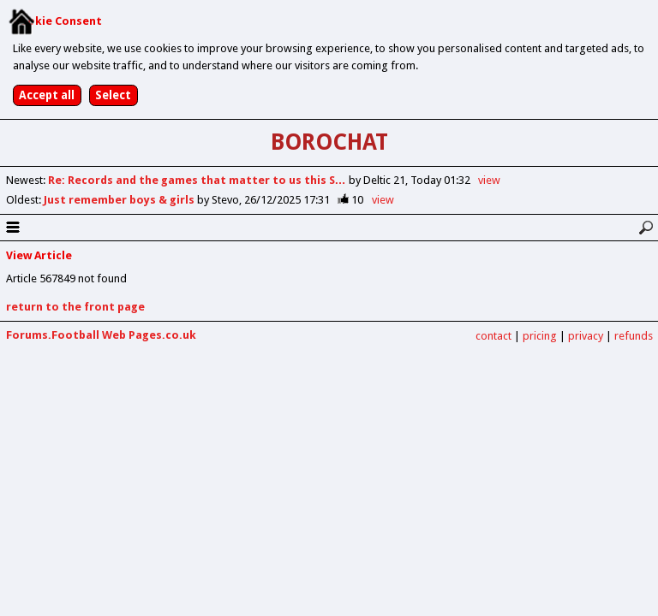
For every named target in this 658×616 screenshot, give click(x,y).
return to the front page (75, 306)
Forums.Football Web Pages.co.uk (101, 335)
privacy (585, 335)
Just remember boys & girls (120, 199)
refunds (633, 335)
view (489, 180)
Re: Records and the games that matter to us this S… (198, 180)
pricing (540, 335)
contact (493, 335)
